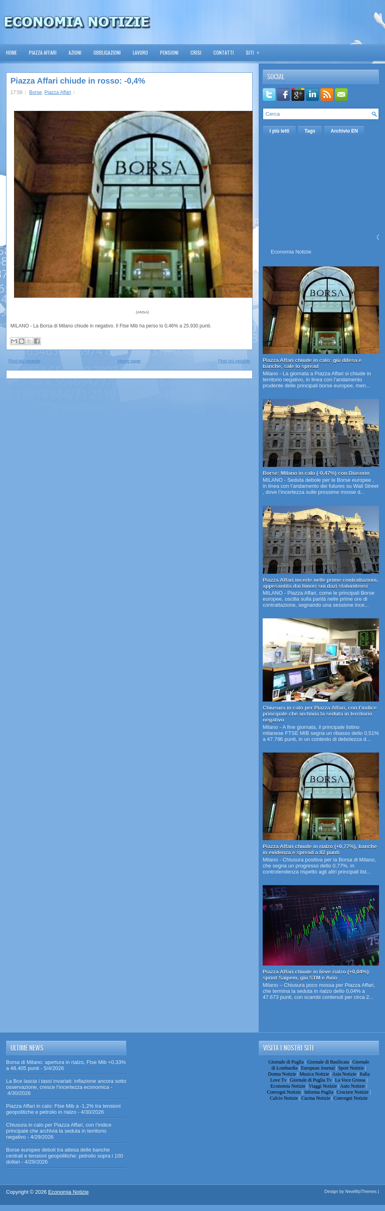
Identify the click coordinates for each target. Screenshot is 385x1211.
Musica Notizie (314, 1074)
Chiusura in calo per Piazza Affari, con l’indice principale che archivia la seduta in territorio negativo (320, 714)
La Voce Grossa (350, 1080)
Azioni (75, 52)
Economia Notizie (291, 252)
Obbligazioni (107, 52)
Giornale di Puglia (286, 1062)
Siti (255, 50)
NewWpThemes (361, 1191)
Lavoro (140, 52)
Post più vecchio (234, 360)
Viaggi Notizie (323, 1086)
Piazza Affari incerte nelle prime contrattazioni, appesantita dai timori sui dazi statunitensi (320, 583)
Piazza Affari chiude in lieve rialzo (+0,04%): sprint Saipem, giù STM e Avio (317, 975)
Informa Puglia (318, 1092)
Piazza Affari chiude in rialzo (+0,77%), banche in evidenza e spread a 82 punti (320, 849)
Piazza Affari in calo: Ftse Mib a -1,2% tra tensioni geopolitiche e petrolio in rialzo (63, 1109)
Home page (129, 360)
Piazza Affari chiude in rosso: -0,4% (77, 81)
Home (11, 52)
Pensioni (169, 52)
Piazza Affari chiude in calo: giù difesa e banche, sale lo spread (312, 363)
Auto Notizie (352, 1086)
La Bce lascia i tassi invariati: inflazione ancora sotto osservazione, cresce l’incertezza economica (66, 1084)
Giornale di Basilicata (328, 1062)
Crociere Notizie (353, 1092)
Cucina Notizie (315, 1098)
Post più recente (24, 360)
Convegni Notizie (284, 1092)
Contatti (223, 52)
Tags (309, 131)
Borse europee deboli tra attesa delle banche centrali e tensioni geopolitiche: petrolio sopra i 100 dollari (64, 1156)
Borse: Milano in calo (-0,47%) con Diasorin (316, 473)
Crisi (195, 52)
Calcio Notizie (284, 1098)
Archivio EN (344, 131)
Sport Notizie (351, 1068)
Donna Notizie (282, 1074)
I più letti (279, 131)
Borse (35, 92)
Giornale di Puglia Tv (311, 1080)
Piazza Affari (43, 52)
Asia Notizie (344, 1074)
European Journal (317, 1068)
